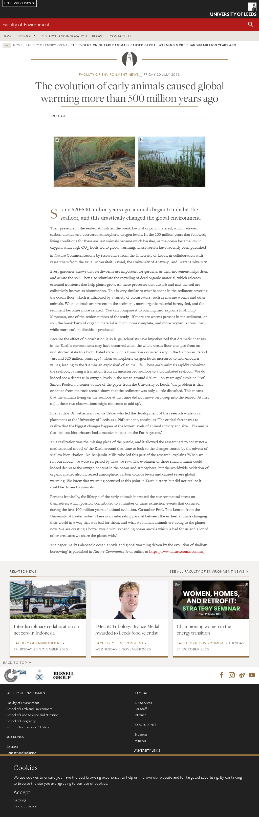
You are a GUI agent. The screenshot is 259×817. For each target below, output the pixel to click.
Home (8, 36)
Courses (12, 746)
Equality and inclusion (21, 752)
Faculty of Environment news (109, 74)
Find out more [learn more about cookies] (25, 806)
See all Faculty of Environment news (207, 571)
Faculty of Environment (26, 24)
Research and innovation (64, 36)
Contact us (120, 36)
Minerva (140, 740)
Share (61, 115)
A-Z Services (143, 702)
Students (141, 734)
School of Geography (21, 721)
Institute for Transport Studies (28, 727)
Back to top (15, 662)
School (25, 36)
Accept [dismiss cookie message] (21, 792)
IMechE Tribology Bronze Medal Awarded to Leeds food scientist (127, 629)
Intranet (140, 715)
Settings (19, 800)
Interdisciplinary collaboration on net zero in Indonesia (46, 629)
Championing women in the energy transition (204, 629)
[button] (250, 24)
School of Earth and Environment (30, 708)
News (17, 45)
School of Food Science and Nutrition (32, 715)
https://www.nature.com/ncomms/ (176, 551)
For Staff (141, 708)
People (98, 36)
